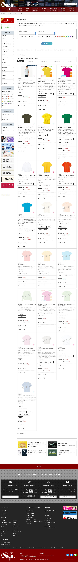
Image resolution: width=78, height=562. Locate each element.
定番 (20, 92)
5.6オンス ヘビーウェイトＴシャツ (27, 126)
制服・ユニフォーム (6, 64)
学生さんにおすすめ (63, 145)
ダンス (71, 355)
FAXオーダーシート (6, 119)
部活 (20, 228)
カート (62, 4)
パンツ (3, 78)
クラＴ (60, 142)
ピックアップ (4, 507)
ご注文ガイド (5, 127)
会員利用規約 (61, 548)
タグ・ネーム (5, 83)
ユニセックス (41, 96)
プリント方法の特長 (29, 513)
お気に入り (43, 4)
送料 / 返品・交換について (50, 522)
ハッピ (3, 70)
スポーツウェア (5, 46)
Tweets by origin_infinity (5, 194)
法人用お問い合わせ (49, 512)
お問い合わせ (5, 133)
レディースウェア (5, 49)
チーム (20, 230)
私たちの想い (4, 510)
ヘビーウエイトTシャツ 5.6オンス (27, 79)
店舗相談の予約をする (67, 497)
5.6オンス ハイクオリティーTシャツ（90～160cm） (47, 80)
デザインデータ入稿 (5, 542)
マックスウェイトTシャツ (47, 126)
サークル (26, 228)
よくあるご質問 (5, 130)
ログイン (56, 4)
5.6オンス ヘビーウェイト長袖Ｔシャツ (27, 175)
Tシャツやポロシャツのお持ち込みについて (34, 521)
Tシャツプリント (4, 512)
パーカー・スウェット (6, 43)
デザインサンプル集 (29, 510)
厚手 (40, 135)
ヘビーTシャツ (27, 215)
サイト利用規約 (51, 548)
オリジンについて (6, 548)
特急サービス (47, 524)
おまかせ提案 (5, 117)
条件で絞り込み (46, 43)
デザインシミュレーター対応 (26, 36)
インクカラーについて (30, 515)
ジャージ (4, 75)
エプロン (4, 62)
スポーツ (21, 406)
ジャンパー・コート (6, 72)
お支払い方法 (47, 520)
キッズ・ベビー (16, 13)
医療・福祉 (4, 67)
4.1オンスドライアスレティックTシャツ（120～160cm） (67, 80)
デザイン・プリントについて (32, 507)
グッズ (3, 80)
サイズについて (48, 518)
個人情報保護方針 (32, 548)
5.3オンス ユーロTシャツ (47, 175)
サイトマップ (42, 548)
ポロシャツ (4, 41)
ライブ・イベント (62, 229)
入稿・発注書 (4, 539)
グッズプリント (4, 513)
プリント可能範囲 (29, 517)
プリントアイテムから (6, 114)
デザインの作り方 (29, 512)
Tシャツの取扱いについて (30, 519)
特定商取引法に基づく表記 (18, 548)
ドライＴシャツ (22, 411)
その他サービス (48, 526)
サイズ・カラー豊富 (43, 93)
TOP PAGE (3, 13)
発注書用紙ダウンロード (6, 544)
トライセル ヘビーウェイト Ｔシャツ (67, 175)
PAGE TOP (39, 466)
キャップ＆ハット (5, 57)
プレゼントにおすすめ (23, 138)
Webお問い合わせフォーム (50, 510)
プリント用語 (28, 523)
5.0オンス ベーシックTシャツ (67, 126)
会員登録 (50, 4)
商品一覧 (9, 13)
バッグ (3, 54)
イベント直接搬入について (50, 528)
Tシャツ (3, 38)
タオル (3, 59)
